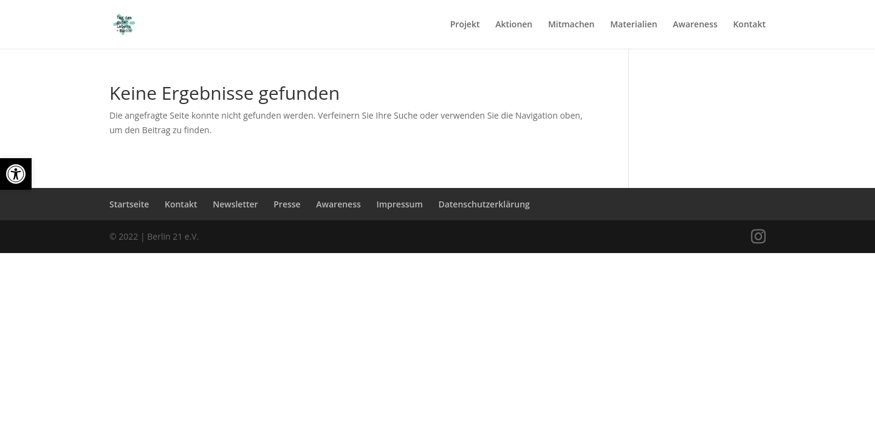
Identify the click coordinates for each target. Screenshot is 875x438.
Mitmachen (571, 25)
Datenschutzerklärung (483, 204)
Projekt (465, 25)
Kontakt (749, 25)
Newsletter (235, 204)
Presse (286, 204)
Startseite (129, 204)
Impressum (399, 204)
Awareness (695, 25)
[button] (16, 174)
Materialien (633, 25)
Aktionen (513, 25)
